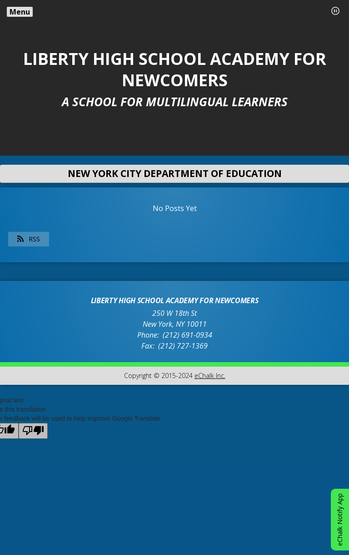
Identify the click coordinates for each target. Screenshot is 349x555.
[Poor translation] (33, 431)
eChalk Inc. (209, 375)
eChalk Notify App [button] (339, 519)
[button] (335, 11)
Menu (20, 12)
